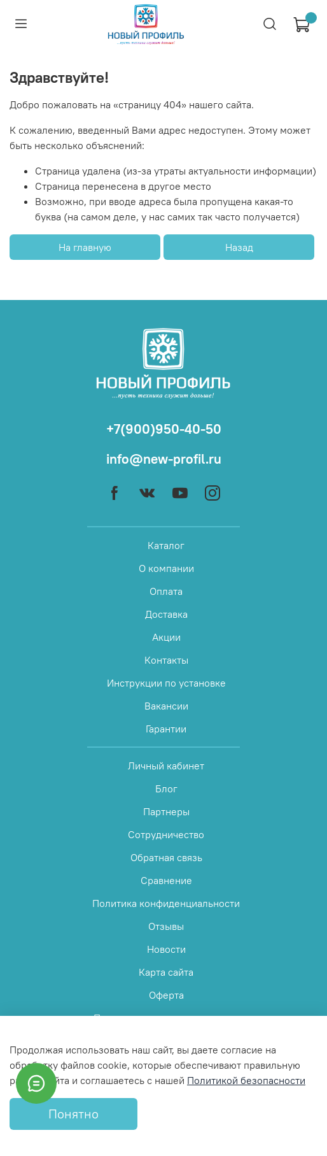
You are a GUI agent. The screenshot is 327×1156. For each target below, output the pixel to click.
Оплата (166, 591)
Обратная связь (166, 857)
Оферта (166, 994)
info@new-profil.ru (163, 458)
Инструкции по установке (166, 682)
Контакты (166, 659)
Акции (166, 637)
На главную (85, 247)
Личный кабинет (166, 765)
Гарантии (166, 728)
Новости (166, 949)
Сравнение (166, 880)
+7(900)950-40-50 (163, 429)
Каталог (166, 545)
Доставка (166, 614)
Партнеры (166, 811)
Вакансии (166, 705)
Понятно (73, 1114)
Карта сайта (166, 972)
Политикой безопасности (246, 1080)
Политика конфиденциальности (166, 903)
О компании (166, 568)
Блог (166, 788)
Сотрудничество (166, 834)
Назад (239, 247)
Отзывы (166, 926)
